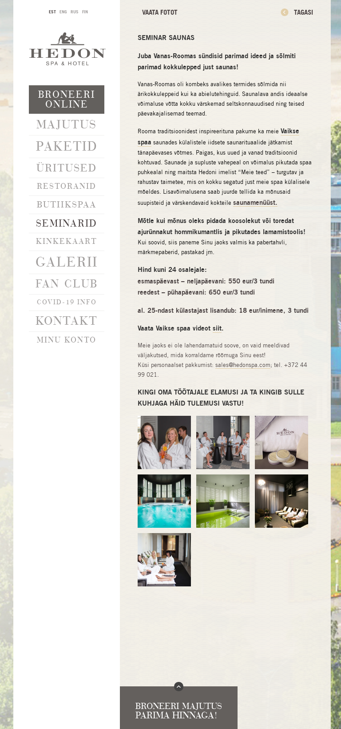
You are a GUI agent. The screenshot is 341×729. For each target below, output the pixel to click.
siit (217, 328)
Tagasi (303, 12)
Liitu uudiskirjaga (67, 544)
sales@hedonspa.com (242, 365)
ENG (63, 11)
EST (52, 11)
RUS (75, 11)
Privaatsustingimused (66, 565)
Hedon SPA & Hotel (67, 48)
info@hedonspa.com (66, 603)
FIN (85, 11)
